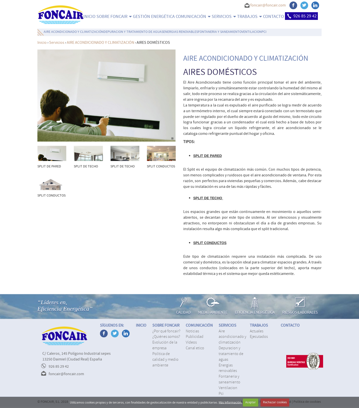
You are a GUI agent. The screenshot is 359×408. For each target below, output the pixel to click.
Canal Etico (195, 348)
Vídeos (191, 342)
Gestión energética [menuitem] (154, 16)
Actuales (256, 331)
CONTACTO (273, 16)
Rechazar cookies (275, 402)
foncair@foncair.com (268, 5)
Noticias (192, 331)
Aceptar (250, 402)
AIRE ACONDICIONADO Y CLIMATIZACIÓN (73, 32)
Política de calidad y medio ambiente (165, 359)
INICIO (89, 16)
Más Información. (230, 402)
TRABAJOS (249, 16)
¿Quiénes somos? (166, 336)
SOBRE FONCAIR (114, 16)
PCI (264, 32)
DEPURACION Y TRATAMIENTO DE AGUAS (133, 32)
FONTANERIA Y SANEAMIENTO (220, 32)
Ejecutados (259, 336)
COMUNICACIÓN (193, 16)
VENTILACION (252, 32)
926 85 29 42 (301, 16)
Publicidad (194, 336)
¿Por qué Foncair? (166, 331)
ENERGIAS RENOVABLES (180, 32)
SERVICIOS (224, 16)
